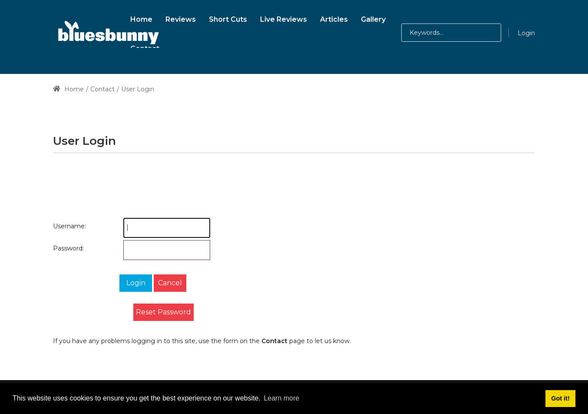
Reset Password (163, 312)
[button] (482, 32)
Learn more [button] (281, 398)
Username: (61, 226)
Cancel (170, 283)
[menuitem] (141, 18)
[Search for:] (451, 32)
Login (526, 33)
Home (68, 89)
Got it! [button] (560, 398)
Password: (61, 248)
